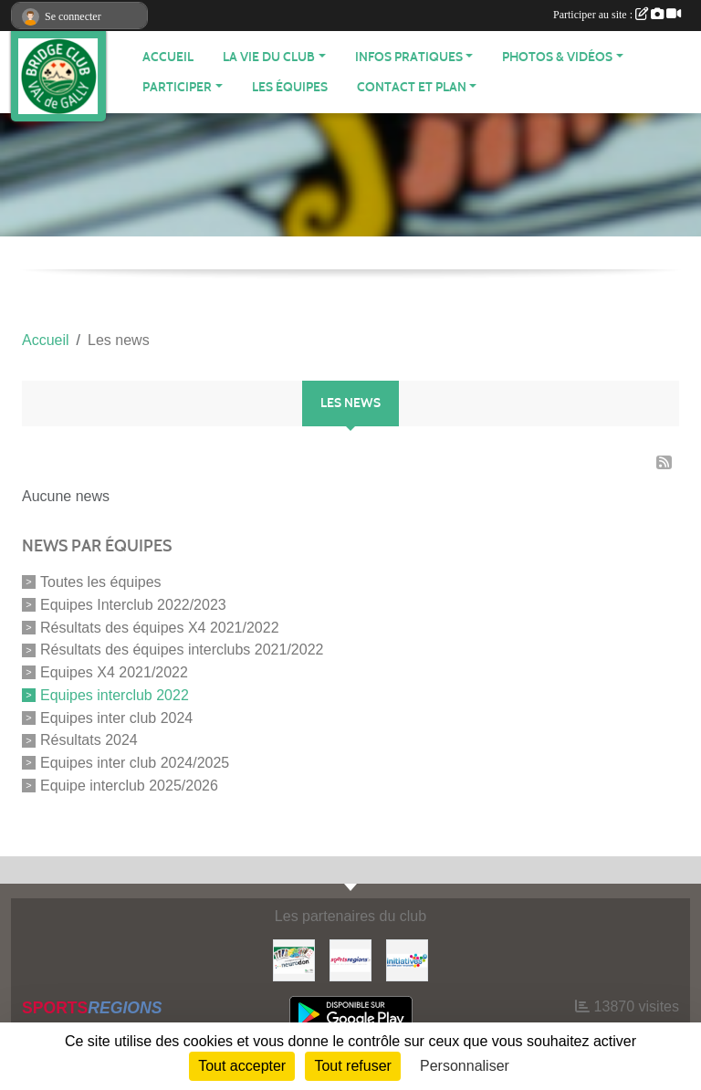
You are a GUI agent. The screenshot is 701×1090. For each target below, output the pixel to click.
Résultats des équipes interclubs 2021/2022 (181, 649)
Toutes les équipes (101, 582)
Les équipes (290, 87)
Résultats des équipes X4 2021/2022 (159, 626)
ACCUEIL (168, 57)
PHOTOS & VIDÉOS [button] (557, 57)
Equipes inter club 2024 (116, 717)
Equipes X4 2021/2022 (114, 672)
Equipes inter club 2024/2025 (134, 762)
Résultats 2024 (89, 740)
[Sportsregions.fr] (350, 959)
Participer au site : (617, 14)
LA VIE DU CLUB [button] (269, 57)
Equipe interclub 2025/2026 (129, 785)
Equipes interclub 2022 (114, 695)
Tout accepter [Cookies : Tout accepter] (242, 1066)
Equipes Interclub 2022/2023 (133, 605)
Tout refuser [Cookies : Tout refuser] (352, 1066)
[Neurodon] (294, 959)
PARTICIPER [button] (177, 87)
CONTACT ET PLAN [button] (411, 87)
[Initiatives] (407, 959)
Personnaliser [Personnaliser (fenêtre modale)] (464, 1066)
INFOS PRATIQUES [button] (409, 57)
